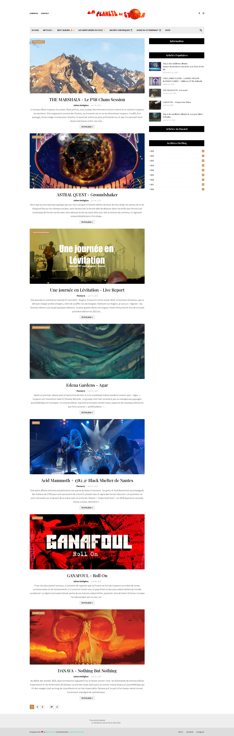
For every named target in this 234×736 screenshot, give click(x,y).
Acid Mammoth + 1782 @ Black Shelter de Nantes (87, 480)
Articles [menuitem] (47, 30)
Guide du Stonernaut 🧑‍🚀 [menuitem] (149, 30)
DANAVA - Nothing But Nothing (87, 670)
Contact (45, 13)
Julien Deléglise (81, 105)
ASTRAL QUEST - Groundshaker (87, 194)
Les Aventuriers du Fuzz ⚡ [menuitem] (92, 30)
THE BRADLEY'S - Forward (175, 90)
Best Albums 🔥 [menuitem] (65, 30)
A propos (34, 13)
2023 (177, 156)
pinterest (190, 732)
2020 (177, 170)
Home (180, 732)
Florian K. (81, 296)
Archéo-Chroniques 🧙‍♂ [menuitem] (121, 30)
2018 (177, 180)
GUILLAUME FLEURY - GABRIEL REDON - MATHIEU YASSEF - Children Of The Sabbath (182, 79)
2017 (177, 184)
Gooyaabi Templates (76, 732)
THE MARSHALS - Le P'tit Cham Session (87, 99)
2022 (177, 160)
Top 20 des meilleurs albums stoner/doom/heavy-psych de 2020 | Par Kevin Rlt (183, 66)
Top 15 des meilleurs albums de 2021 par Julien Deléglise (183, 115)
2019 (177, 175)
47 (52, 707)
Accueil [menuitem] (35, 30)
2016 (177, 189)
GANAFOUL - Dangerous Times (177, 102)
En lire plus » (87, 126)
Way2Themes (51, 732)
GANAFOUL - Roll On (87, 575)
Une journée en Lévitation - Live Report (87, 290)
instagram (200, 732)
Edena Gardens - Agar (87, 385)
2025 (177, 151)
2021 (177, 165)
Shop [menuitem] (167, 30)
